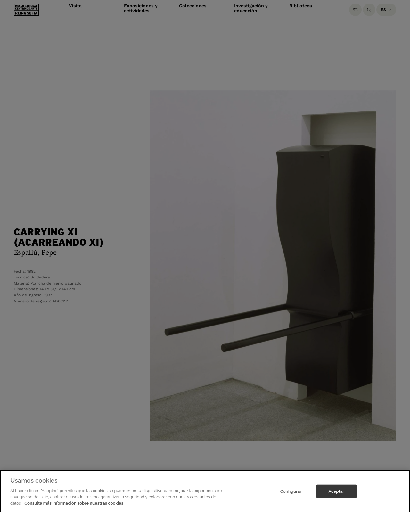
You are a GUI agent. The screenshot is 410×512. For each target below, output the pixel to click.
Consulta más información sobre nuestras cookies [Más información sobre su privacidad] (73, 506)
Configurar (291, 494)
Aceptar (336, 494)
